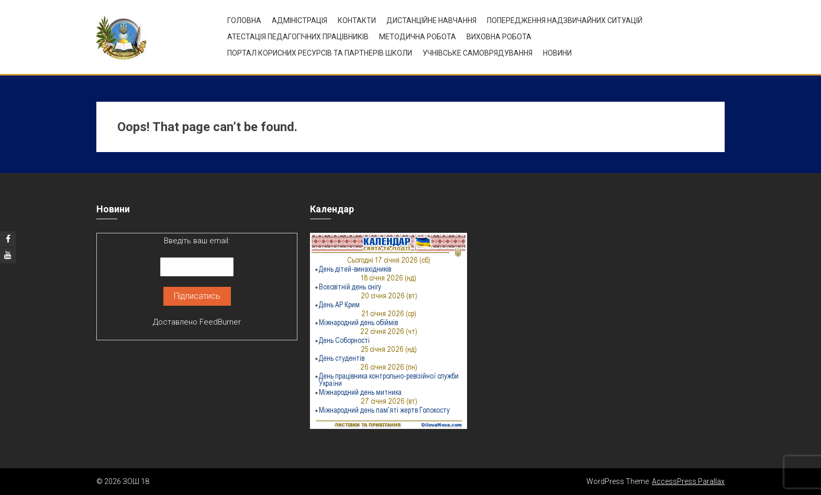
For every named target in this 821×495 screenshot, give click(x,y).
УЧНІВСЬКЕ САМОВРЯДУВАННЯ (477, 53)
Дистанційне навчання (431, 20)
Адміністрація (299, 20)
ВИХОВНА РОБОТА (499, 37)
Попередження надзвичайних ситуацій (564, 20)
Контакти (357, 20)
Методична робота (417, 37)
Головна (244, 20)
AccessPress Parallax (688, 481)
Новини (557, 53)
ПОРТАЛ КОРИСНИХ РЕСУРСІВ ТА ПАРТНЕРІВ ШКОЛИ (319, 53)
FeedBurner (220, 322)
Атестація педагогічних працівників (298, 37)
